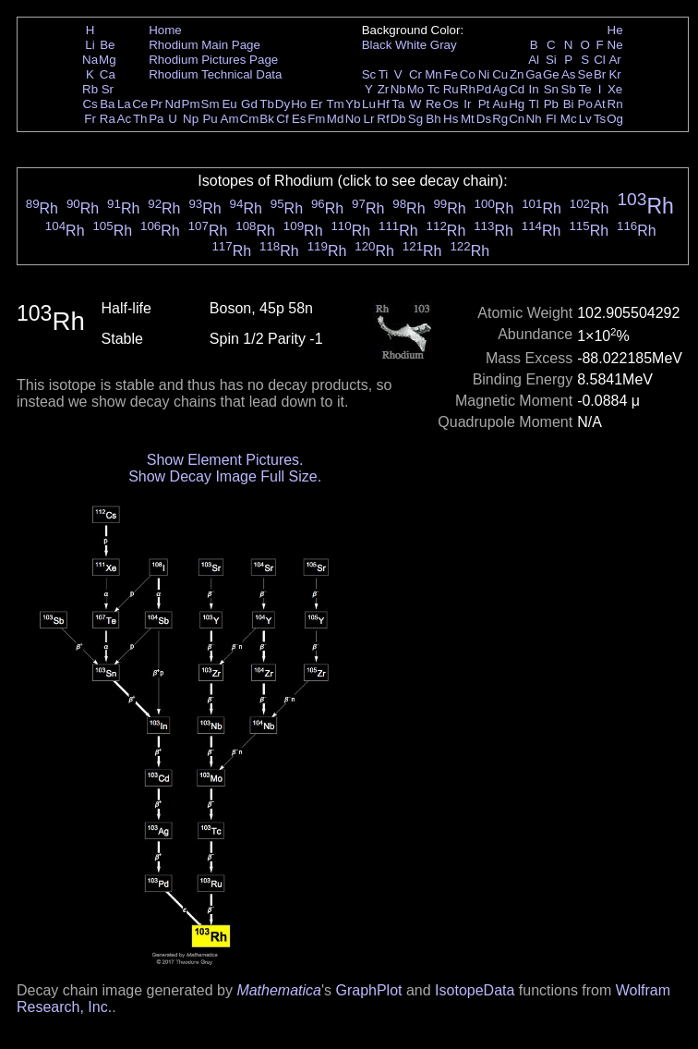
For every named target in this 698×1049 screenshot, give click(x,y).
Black (377, 45)
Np (191, 119)
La (124, 104)
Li (89, 45)
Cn (516, 119)
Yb (352, 104)
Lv (585, 119)
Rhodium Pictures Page (213, 60)
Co (467, 74)
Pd (483, 89)
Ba (107, 104)
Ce (140, 104)
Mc (568, 119)
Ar (614, 60)
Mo (416, 89)
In (534, 89)
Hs (450, 119)
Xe (615, 89)
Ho (299, 104)
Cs (89, 104)
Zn (517, 74)
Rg (500, 119)
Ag (499, 89)
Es (299, 119)
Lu (369, 104)
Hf (383, 104)
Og (615, 119)
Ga (533, 74)
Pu (209, 119)
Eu (229, 104)
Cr (415, 74)
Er (316, 104)
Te (585, 89)
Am (230, 119)
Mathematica (278, 990)
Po (585, 104)
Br (600, 74)
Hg (516, 104)
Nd (173, 104)
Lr (369, 119)
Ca (107, 74)
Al (533, 60)
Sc (369, 74)
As (568, 74)
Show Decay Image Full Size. (224, 476)
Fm (316, 119)
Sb (568, 89)
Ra (107, 119)
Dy (282, 104)
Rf (383, 119)
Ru (451, 89)
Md (335, 119)
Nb (398, 89)
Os (451, 104)
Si (551, 60)
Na (90, 60)
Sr (108, 89)
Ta (397, 104)
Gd (249, 104)
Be (107, 45)
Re (433, 104)
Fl (551, 119)
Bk (266, 119)
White (411, 45)
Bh (433, 119)
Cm (249, 119)
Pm (191, 104)
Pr (156, 104)
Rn (615, 104)
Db (398, 119)
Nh (534, 119)
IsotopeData (474, 990)
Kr (614, 74)
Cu (500, 74)
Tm (334, 104)
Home (165, 30)
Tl (534, 104)
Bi (568, 104)
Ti (384, 74)
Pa (156, 119)
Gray (443, 45)
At (600, 104)
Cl (600, 60)
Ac (124, 119)
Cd (516, 89)
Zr (384, 89)
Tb (266, 104)
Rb (90, 89)
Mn (433, 74)
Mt (468, 119)
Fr (90, 119)
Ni (484, 74)
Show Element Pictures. (225, 460)
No (353, 119)
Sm (210, 104)
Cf (282, 119)
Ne (615, 45)
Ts (600, 119)
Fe (450, 74)
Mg (107, 60)
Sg (415, 119)
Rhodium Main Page (204, 45)
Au (499, 104)
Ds (483, 119)
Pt (484, 104)
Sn (551, 89)
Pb (551, 104)
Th (140, 119)
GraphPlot (368, 990)
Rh (467, 89)
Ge (551, 74)
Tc (433, 89)
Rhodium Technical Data (215, 74)
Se (585, 74)
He (615, 30)
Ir (467, 104)
